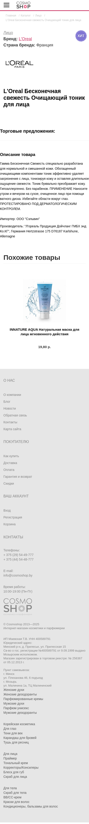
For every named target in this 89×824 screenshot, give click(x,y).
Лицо (8, 32)
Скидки (8, 483)
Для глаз (9, 728)
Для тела (10, 788)
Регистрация (12, 517)
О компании (12, 395)
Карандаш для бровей (20, 738)
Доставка (10, 463)
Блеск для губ (13, 772)
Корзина (9, 524)
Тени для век (13, 733)
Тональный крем (15, 763)
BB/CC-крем (12, 797)
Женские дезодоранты (20, 694)
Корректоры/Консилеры (21, 767)
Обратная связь (15, 415)
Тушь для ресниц (16, 742)
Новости (9, 408)
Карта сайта (12, 429)
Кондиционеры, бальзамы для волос (30, 806)
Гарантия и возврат (17, 476)
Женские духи (13, 690)
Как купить (11, 456)
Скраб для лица (15, 776)
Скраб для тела (14, 792)
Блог (6, 401)
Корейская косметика (19, 724)
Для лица (10, 754)
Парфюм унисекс (16, 708)
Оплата (8, 470)
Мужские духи (13, 703)
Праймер (10, 758)
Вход (7, 510)
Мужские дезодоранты (20, 712)
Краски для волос (16, 802)
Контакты (10, 422)
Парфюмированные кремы (23, 699)
